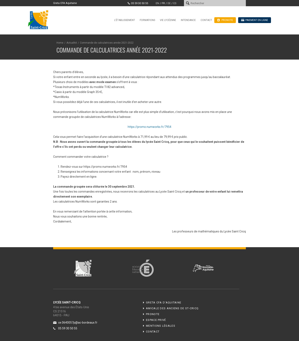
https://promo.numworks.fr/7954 (149, 126)
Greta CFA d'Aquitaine (163, 302)
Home (59, 42)
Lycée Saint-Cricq (39, 19)
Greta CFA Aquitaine (65, 3)
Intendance (188, 20)
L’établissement (124, 20)
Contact (206, 20)
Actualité (71, 42)
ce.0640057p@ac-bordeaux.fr (77, 322)
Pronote (152, 314)
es (174, 3)
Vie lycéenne (168, 20)
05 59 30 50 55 (139, 3)
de (169, 3)
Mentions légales (160, 325)
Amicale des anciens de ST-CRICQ (172, 308)
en (157, 3)
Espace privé (156, 319)
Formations (147, 20)
